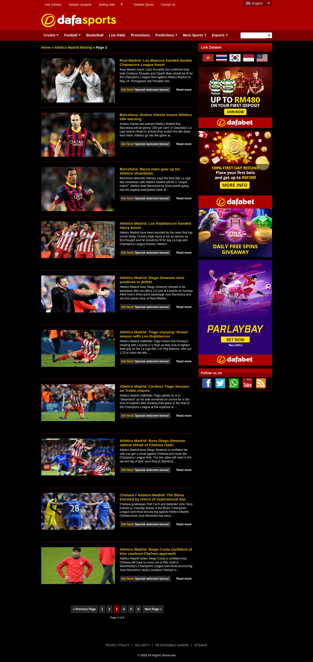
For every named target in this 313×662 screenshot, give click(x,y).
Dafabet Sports (143, 4)
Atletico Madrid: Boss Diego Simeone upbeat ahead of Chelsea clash (152, 443)
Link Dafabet (53, 4)
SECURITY (142, 645)
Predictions (164, 35)
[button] (269, 35)
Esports (218, 35)
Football (70, 35)
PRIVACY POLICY (117, 645)
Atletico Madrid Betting (73, 47)
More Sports (193, 35)
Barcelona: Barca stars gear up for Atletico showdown (150, 171)
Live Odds (117, 35)
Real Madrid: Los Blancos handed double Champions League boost (156, 62)
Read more (183, 89)
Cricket (49, 35)
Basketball (94, 35)
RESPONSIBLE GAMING (172, 645)
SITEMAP (200, 645)
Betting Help (107, 4)
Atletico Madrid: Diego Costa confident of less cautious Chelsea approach (156, 551)
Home (46, 47)
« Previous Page (84, 609)
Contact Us (168, 4)
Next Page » (153, 609)
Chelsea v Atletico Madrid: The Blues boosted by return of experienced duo (153, 497)
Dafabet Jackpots (80, 4)
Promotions (140, 35)
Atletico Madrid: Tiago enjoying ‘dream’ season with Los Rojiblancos (154, 334)
